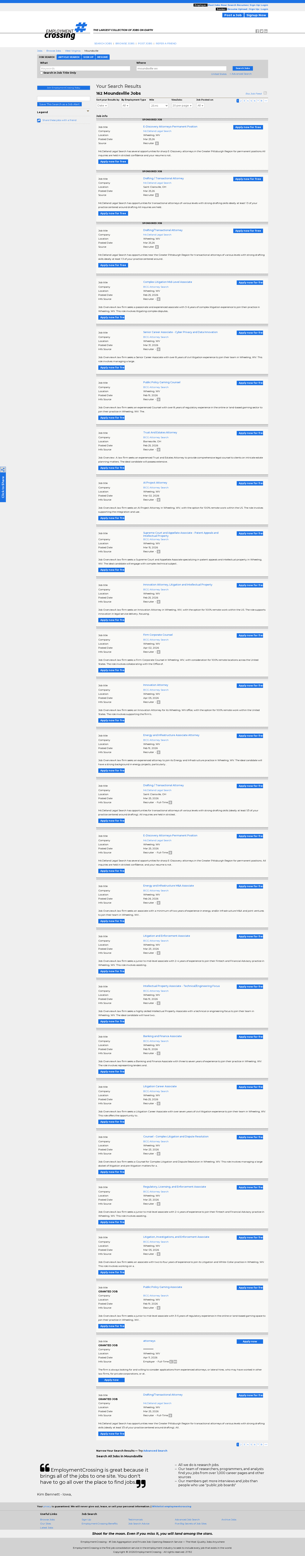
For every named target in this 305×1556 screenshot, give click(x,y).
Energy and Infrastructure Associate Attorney (171, 735)
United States (219, 73)
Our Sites (45, 1523)
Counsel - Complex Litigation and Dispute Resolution (176, 1136)
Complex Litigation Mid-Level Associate (167, 281)
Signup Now (256, 15)
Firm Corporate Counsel (158, 634)
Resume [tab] (102, 57)
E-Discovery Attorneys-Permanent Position (170, 126)
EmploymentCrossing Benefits (100, 1523)
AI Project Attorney (155, 482)
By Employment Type (133, 100)
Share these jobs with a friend (59, 120)
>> (265, 100)
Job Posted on (204, 100)
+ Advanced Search (241, 73)
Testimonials (135, 1519)
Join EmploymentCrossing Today (63, 87)
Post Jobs (145, 43)
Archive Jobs (229, 1519)
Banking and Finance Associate (162, 1036)
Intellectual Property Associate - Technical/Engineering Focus (181, 985)
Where (141, 62)
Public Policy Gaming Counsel (161, 382)
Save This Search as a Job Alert (59, 104)
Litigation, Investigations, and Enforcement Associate (176, 1236)
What (44, 62)
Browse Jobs (125, 43)
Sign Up (86, 1519)
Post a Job (233, 15)
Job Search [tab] (47, 57)
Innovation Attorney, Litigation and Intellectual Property (177, 584)
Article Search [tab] (68, 57)
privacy (47, 1506)
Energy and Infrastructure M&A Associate (168, 885)
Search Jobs (103, 43)
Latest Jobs (46, 1527)
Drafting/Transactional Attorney (163, 230)
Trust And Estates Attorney (160, 432)
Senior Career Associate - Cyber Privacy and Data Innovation (180, 332)
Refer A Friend (166, 43)
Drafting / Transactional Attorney (163, 178)
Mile (151, 100)
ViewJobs (176, 100)
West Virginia (72, 50)
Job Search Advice (138, 1523)
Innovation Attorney (155, 684)
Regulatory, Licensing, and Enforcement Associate (174, 1186)
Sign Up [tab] (88, 57)
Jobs (39, 50)
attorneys (149, 1340)
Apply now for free (248, 127)
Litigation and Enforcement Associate (166, 935)
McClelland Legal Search (157, 131)
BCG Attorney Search (156, 286)
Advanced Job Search (187, 1519)
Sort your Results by (107, 100)
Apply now (250, 1341)
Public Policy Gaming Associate (162, 1287)
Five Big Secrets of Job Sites (191, 1523)
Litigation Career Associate (160, 1086)
